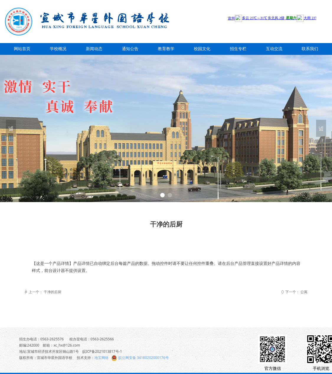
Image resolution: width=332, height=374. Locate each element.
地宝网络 (101, 357)
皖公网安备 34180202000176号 (143, 357)
